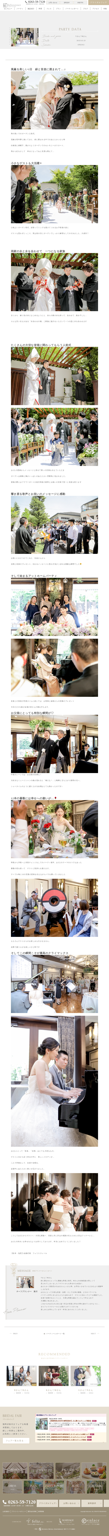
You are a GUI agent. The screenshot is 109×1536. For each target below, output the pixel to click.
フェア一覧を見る (15, 1441)
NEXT (93, 1334)
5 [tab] (10, 34)
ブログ (85, 9)
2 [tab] (10, 29)
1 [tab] (10, 28)
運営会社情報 (32, 1511)
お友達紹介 (6, 1511)
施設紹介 (31, 9)
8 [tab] (10, 39)
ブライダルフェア (98, 2)
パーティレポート (72, 9)
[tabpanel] (25, 37)
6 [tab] (10, 36)
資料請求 (67, 2)
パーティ (20, 9)
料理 (40, 9)
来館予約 (80, 2)
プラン (58, 9)
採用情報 (41, 1511)
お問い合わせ (53, 2)
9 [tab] (10, 41)
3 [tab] (10, 31)
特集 (105, 9)
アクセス (95, 9)
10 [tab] (10, 42)
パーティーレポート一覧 (55, 1333)
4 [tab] (10, 33)
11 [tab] (10, 44)
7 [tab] (10, 37)
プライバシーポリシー (19, 1511)
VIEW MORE (32, 1384)
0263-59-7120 (22, 1502)
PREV (15, 1334)
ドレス (48, 9)
